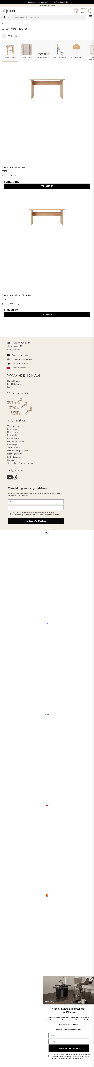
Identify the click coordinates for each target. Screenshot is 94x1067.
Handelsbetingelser (16, 441)
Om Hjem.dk (13, 426)
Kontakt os (12, 429)
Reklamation (13, 438)
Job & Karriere (13, 447)
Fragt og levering (14, 454)
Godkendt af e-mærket (22, 359)
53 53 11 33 (23, 343)
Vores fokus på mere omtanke (20, 463)
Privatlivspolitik (14, 444)
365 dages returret (20, 363)
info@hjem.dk (13, 349)
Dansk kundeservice (21, 368)
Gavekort (11, 460)
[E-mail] (36, 507)
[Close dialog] (91, 979)
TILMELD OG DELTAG (36, 520)
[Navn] (36, 501)
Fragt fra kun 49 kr (48, 6)
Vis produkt (47, 186)
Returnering (12, 435)
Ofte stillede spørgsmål (17, 451)
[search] (43, 17)
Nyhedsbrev (12, 432)
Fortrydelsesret (14, 457)
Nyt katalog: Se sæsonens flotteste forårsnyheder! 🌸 (47, 2)
